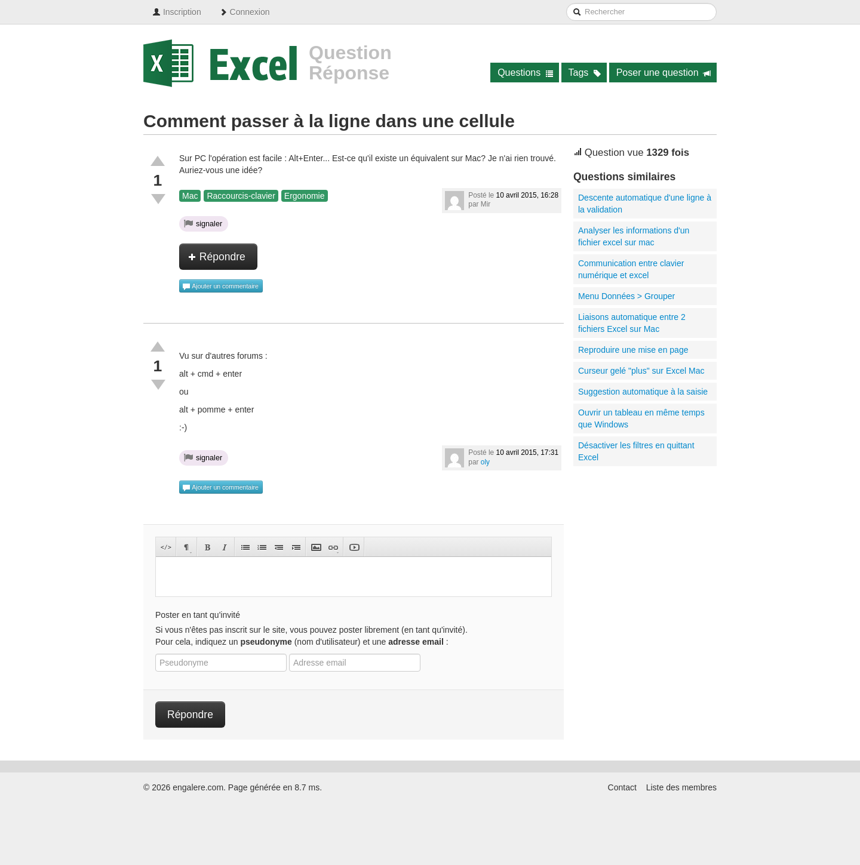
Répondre (216, 257)
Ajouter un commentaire (220, 286)
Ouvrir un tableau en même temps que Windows (641, 418)
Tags (585, 72)
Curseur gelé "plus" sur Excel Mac (641, 370)
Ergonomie (304, 196)
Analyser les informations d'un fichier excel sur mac (633, 236)
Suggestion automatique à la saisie (643, 391)
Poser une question (663, 72)
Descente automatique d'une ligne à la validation (644, 203)
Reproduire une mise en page (633, 350)
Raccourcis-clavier (241, 196)
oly (485, 462)
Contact (622, 787)
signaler (203, 223)
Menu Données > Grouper (626, 296)
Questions (525, 72)
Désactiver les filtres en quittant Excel (636, 451)
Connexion (244, 12)
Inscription (176, 12)
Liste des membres (681, 787)
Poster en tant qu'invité (197, 615)
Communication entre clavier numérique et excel (631, 269)
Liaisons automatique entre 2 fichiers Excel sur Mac (632, 323)
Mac (190, 196)
